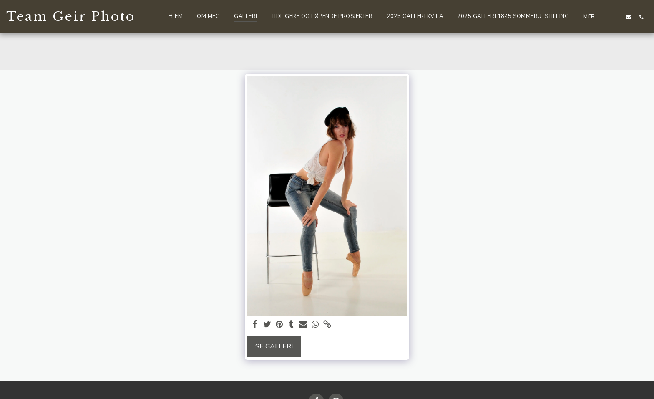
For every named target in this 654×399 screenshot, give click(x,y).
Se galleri (274, 346)
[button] (615, 17)
